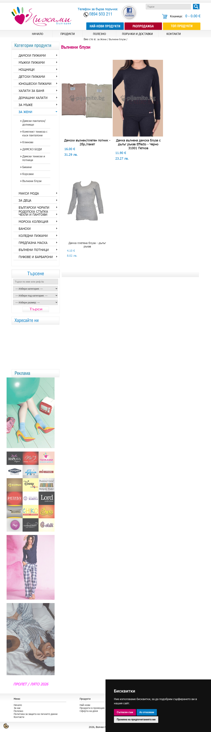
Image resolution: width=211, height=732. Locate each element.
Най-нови (85, 704)
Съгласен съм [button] (125, 712)
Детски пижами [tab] (32, 76)
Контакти (19, 716)
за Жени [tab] (25, 112)
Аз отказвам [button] (146, 712)
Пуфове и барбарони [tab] (36, 257)
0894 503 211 (100, 14)
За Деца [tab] (25, 200)
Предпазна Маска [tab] (33, 243)
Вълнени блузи (117, 39)
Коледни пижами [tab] (33, 236)
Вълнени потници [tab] (34, 250)
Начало (18, 704)
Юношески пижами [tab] (35, 84)
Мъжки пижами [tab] (32, 62)
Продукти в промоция (92, 707)
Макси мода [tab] (29, 193)
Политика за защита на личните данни (35, 713)
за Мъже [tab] (26, 105)
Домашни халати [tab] (33, 98)
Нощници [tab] (26, 69)
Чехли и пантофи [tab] (33, 214)
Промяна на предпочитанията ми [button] (136, 719)
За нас (17, 707)
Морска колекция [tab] (33, 221)
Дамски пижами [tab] (32, 55)
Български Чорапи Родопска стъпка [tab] (34, 208)
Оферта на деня (89, 710)
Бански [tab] (25, 229)
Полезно (18, 710)
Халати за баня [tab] (31, 91)
